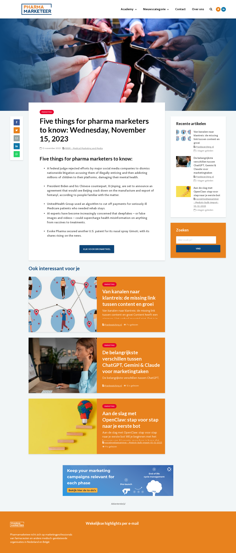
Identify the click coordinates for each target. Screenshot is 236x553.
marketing (47, 112)
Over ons (198, 9)
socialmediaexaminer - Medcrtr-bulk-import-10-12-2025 (133, 442)
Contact (180, 9)
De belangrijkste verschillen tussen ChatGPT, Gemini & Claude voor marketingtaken (131, 361)
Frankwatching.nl (113, 324)
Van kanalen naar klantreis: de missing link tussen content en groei (129, 298)
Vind (198, 249)
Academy (129, 9)
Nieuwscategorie (156, 9)
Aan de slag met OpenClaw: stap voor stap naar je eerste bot (130, 419)
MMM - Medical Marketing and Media (84, 148)
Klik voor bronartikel (96, 249)
